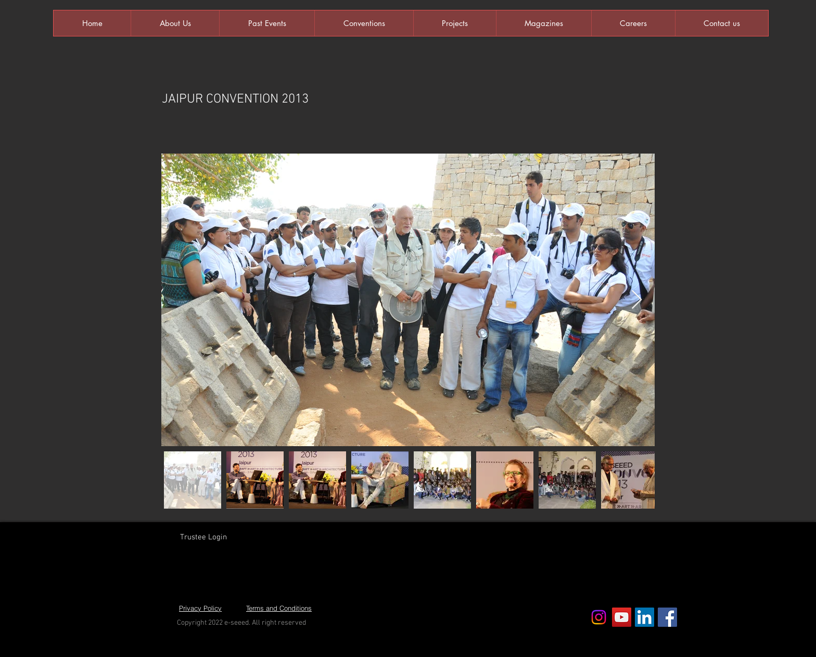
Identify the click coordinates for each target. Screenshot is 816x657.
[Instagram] (598, 617)
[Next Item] (637, 300)
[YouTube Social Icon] (621, 617)
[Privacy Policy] (200, 608)
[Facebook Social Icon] (667, 617)
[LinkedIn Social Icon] (644, 617)
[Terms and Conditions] (279, 608)
